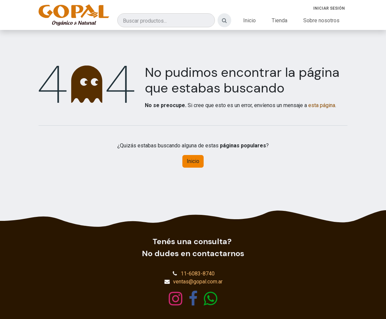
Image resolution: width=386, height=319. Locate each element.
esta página (321, 105)
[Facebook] (193, 298)
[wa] (210, 298)
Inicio (193, 161)
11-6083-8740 (198, 273)
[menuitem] (249, 20)
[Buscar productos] (166, 20)
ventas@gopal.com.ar (198, 281)
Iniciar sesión (329, 8)
